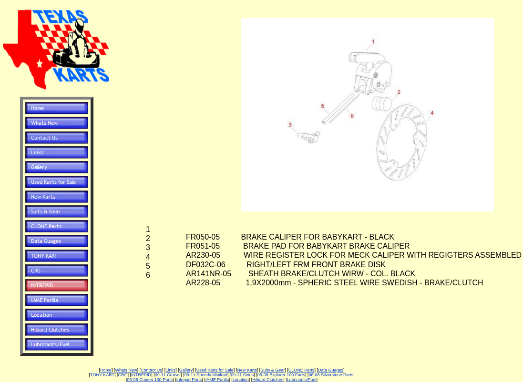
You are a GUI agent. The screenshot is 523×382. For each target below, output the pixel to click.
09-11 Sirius (242, 374)
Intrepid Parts (189, 379)
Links (170, 370)
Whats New (126, 370)
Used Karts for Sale (215, 370)
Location (241, 379)
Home (106, 370)
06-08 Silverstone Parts (330, 374)
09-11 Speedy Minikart (206, 374)
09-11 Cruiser (168, 374)
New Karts (247, 370)
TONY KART (102, 374)
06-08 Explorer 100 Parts (281, 374)
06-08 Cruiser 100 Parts (150, 379)
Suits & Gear (272, 370)
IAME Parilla (217, 379)
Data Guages (330, 370)
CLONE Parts (301, 370)
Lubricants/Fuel (302, 379)
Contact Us (151, 370)
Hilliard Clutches (267, 379)
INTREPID (141, 374)
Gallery (186, 370)
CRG (123, 374)
